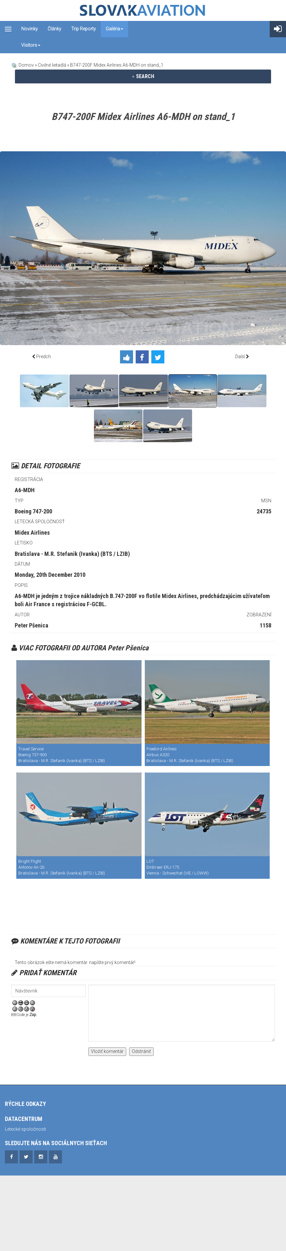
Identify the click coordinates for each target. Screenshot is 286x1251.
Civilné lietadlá (52, 65)
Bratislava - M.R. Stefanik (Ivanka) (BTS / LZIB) (72, 553)
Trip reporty (83, 28)
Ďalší (240, 356)
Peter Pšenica (31, 625)
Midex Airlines (32, 532)
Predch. (44, 356)
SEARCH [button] (143, 76)
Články (54, 28)
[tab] (143, 76)
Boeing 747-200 (33, 511)
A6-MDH (25, 490)
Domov (26, 65)
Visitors (30, 45)
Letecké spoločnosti (25, 1129)
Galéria (114, 28)
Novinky (29, 28)
